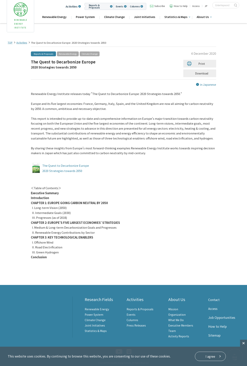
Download (202, 73)
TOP (10, 42)
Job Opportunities (221, 317)
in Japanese (208, 84)
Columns (135, 6)
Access (196, 6)
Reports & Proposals (94, 6)
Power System (85, 17)
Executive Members (180, 325)
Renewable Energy (54, 17)
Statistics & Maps (175, 17)
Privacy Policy (123, 358)
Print (201, 64)
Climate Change (114, 17)
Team (172, 331)
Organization (177, 314)
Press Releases (136, 325)
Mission (173, 309)
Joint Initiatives (144, 17)
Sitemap (214, 335)
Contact (214, 299)
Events (119, 6)
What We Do (176, 320)
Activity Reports (178, 336)
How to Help (181, 6)
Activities (71, 6)
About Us (203, 17)
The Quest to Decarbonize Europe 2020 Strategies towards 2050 (65, 168)
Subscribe (159, 6)
